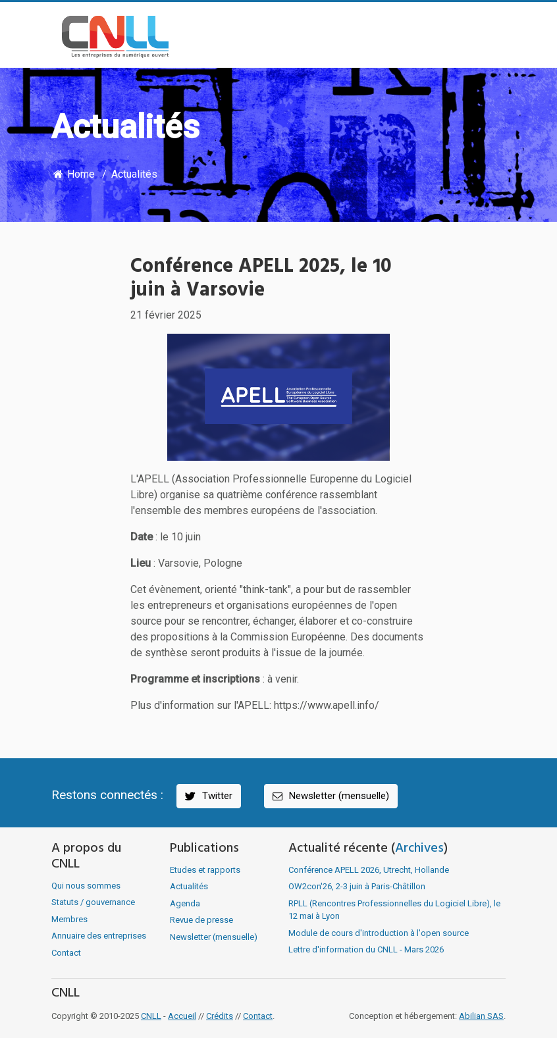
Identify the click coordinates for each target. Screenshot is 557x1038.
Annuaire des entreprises (98, 936)
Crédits (219, 1016)
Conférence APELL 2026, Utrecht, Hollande (368, 870)
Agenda (185, 903)
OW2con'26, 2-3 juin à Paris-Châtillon (356, 886)
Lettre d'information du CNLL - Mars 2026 (366, 949)
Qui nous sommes (85, 886)
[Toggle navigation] (486, 37)
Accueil (182, 1016)
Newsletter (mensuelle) (330, 796)
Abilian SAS (481, 1016)
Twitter (207, 796)
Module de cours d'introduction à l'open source (378, 933)
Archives (419, 848)
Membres (69, 919)
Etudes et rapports (205, 870)
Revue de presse (201, 920)
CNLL (151, 1016)
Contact (66, 953)
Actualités (134, 174)
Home (73, 174)
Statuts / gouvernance (93, 902)
